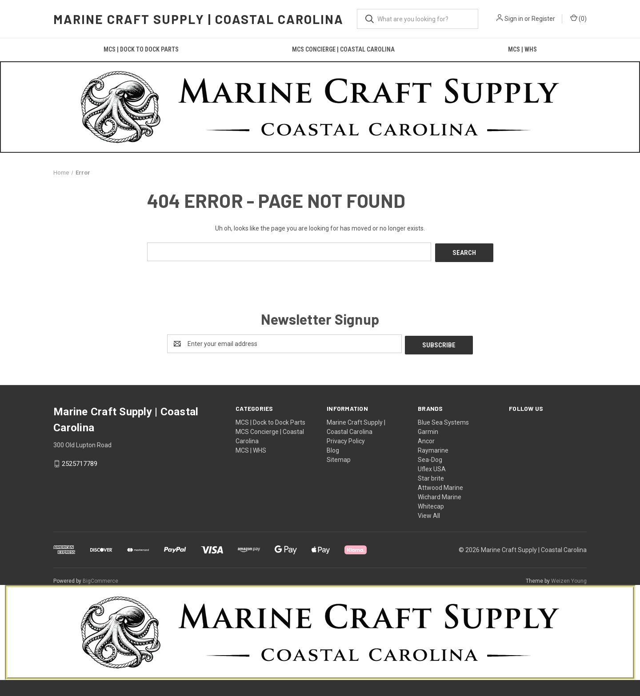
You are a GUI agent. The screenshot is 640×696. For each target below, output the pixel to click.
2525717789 (79, 461)
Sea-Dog (430, 457)
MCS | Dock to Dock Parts (141, 49)
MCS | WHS (522, 49)
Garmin (428, 429)
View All (429, 513)
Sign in (513, 18)
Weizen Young (569, 578)
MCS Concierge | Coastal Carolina (343, 49)
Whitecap (431, 503)
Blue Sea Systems (443, 419)
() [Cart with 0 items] (578, 18)
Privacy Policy (346, 438)
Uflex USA (432, 466)
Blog (333, 447)
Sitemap (339, 457)
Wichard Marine (439, 494)
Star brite (431, 475)
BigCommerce (100, 578)
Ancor (426, 438)
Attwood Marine (440, 485)
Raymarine (433, 447)
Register (543, 18)
